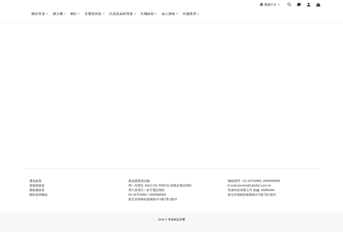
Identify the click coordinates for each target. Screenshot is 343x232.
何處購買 (191, 14)
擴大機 (59, 14)
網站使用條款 (38, 194)
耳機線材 (148, 14)
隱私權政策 (37, 190)
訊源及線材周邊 (122, 14)
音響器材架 (95, 14)
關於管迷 (40, 14)
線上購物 (170, 14)
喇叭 (75, 14)
